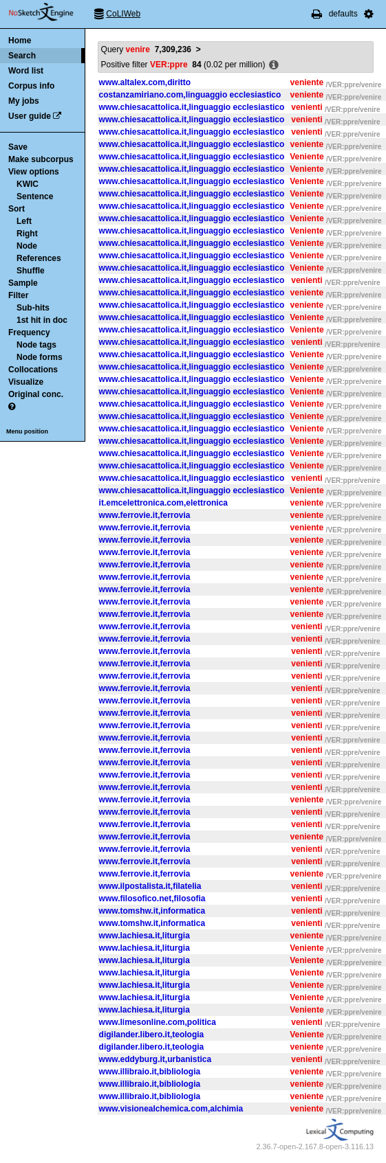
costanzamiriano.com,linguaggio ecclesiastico (190, 95)
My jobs (23, 101)
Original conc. (35, 394)
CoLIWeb (123, 14)
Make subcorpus (41, 159)
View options (33, 172)
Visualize (25, 382)
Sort (16, 209)
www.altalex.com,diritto (145, 82)
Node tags (36, 345)
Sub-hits (33, 308)
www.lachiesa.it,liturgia (144, 935)
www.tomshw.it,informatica (152, 911)
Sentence (35, 196)
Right (27, 233)
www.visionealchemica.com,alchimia (171, 1109)
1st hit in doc (42, 320)
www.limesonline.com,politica (157, 1022)
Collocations (33, 369)
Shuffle (31, 270)
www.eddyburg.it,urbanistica (155, 1059)
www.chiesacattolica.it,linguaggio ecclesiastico (192, 107)
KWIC (28, 184)
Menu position (27, 431)
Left (24, 221)
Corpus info (31, 86)
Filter (18, 295)
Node (27, 246)
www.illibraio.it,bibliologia (150, 1071)
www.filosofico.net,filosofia (152, 898)
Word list (25, 71)
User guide (29, 116)
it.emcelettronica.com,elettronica (163, 503)
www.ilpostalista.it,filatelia (150, 886)
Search (22, 55)
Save (18, 147)
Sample (23, 283)
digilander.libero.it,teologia (151, 1034)
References (39, 258)
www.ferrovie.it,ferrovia (145, 515)
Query (146, 49)
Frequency (29, 332)
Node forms (40, 357)
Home (19, 40)
